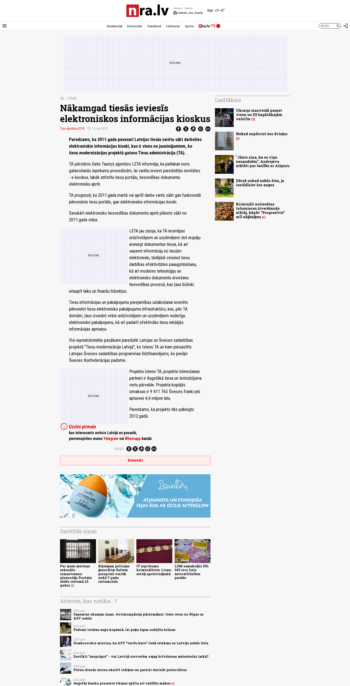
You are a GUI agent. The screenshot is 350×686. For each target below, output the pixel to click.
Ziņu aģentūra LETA (72, 128)
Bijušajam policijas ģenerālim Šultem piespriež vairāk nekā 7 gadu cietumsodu (113, 574)
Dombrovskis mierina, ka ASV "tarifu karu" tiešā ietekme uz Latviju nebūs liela (140, 643)
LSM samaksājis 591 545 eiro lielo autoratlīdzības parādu (192, 572)
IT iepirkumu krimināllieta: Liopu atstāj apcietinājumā (153, 570)
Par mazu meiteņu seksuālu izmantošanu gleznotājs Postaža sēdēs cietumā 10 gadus (76, 575)
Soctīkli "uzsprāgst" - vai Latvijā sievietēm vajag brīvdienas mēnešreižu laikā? (140, 656)
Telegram (110, 438)
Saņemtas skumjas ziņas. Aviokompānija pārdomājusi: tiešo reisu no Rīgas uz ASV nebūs (138, 616)
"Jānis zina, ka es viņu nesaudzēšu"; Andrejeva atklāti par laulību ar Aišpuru (263, 161)
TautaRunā (154, 26)
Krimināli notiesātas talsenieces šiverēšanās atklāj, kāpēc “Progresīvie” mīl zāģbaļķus (260, 210)
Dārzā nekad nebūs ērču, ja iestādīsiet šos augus (260, 182)
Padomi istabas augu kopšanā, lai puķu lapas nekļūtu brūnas (124, 630)
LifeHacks (173, 26)
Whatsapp (133, 438)
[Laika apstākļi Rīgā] (216, 10)
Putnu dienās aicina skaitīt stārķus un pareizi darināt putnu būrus (130, 670)
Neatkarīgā (114, 26)
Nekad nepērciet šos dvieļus (262, 133)
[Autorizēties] (345, 25)
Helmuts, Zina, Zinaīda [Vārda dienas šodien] (188, 13)
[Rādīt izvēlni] (4, 25)
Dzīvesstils (134, 26)
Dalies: (119, 449)
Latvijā (72, 98)
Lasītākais (228, 100)
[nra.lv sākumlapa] (147, 10)
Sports (189, 26)
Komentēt (135, 460)
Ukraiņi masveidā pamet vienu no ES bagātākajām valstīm (259, 114)
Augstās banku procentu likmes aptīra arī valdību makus (122, 683)
